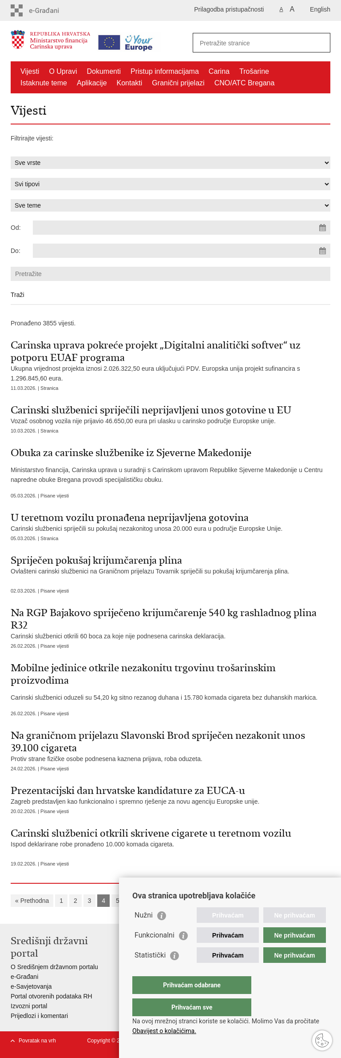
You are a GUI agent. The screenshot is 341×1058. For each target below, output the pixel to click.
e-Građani (24, 976)
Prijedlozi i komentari (39, 1015)
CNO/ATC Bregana (244, 83)
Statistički (150, 973)
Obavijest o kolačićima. (164, 1030)
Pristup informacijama (165, 71)
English (320, 9)
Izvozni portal (29, 1006)
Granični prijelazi (178, 83)
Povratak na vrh (37, 1041)
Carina (219, 71)
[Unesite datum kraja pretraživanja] (181, 251)
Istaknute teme (43, 83)
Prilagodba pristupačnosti (229, 9)
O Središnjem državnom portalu (54, 966)
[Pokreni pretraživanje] (320, 43)
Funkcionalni (154, 953)
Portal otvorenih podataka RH (51, 996)
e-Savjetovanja (31, 986)
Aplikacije (92, 83)
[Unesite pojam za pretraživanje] (252, 43)
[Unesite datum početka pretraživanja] (181, 227)
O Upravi (63, 71)
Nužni (144, 933)
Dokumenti (104, 71)
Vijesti (29, 71)
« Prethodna (32, 900)
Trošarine (254, 71)
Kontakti (130, 83)
